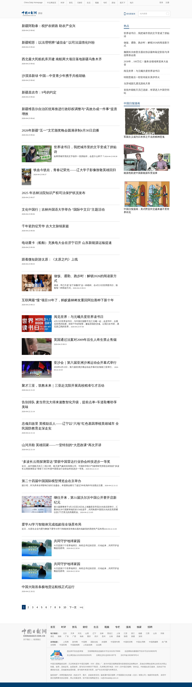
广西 (74, 636)
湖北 (52, 636)
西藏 (118, 636)
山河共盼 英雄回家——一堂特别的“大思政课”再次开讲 (61, 445)
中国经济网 (127, 642)
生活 (88, 3)
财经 (85, 627)
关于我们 (26, 639)
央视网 (104, 642)
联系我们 (37, 639)
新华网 (75, 642)
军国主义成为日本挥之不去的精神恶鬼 (144, 137)
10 (64, 607)
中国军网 (63, 645)
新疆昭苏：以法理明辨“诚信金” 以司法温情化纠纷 (58, 42)
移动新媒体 (130, 14)
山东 (155, 633)
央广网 (164, 642)
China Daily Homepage (33, 2)
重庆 (89, 636)
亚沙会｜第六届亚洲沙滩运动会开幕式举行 (85, 362)
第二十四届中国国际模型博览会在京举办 (51, 481)
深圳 (140, 636)
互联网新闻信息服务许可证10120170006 (104, 651)
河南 (162, 633)
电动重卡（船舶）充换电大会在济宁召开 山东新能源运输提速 (67, 243)
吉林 (102, 633)
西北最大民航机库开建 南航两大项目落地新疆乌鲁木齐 (62, 59)
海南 (81, 636)
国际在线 (94, 642)
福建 (140, 633)
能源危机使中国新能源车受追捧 (140, 173)
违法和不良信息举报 (75, 651)
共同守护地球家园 (67, 541)
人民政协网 (87, 645)
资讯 (71, 3)
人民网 (66, 642)
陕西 (126, 636)
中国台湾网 (140, 642)
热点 (126, 25)
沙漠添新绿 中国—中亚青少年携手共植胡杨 (53, 76)
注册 (167, 2)
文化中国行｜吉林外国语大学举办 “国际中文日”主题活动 (63, 209)
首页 (52, 627)
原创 (113, 3)
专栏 (105, 3)
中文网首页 (51, 3)
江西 (147, 633)
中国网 (84, 642)
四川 (96, 636)
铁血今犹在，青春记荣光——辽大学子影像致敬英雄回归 (74, 170)
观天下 (122, 3)
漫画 (128, 627)
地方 (132, 3)
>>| (81, 607)
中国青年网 (115, 642)
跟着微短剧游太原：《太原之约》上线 (50, 259)
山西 (87, 633)
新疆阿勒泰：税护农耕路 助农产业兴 (48, 26)
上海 (118, 633)
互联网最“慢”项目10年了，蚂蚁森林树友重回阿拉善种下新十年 (68, 300)
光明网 (53, 645)
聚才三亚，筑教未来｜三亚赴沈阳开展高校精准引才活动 (63, 385)
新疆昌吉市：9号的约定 (39, 92)
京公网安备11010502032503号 (79, 655)
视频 (97, 3)
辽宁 (94, 633)
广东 (67, 636)
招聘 (150, 627)
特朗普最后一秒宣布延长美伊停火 (142, 77)
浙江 (133, 633)
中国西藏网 (153, 642)
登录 (161, 2)
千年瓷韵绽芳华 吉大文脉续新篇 (45, 226)
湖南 (59, 636)
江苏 (125, 633)
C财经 (79, 3)
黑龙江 (110, 633)
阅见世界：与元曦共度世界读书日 (79, 317)
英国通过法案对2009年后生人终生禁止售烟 (85, 340)
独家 (139, 627)
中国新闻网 (75, 645)
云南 (111, 636)
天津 (72, 633)
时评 (62, 3)
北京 (65, 633)
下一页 (72, 607)
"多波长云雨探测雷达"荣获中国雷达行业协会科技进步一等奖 (66, 461)
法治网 (98, 645)
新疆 (133, 636)
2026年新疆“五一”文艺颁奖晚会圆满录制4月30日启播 (60, 130)
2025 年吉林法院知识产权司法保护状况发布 (53, 193)
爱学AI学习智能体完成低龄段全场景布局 (51, 524)
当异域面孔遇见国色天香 (137, 83)
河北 (79, 633)
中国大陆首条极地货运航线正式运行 (48, 587)
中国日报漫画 (132, 103)
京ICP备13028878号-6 (130, 655)
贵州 (103, 636)
